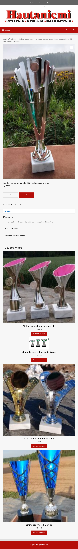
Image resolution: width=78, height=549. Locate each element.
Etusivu (6, 39)
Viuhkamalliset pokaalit (43, 39)
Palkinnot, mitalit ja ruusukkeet (21, 39)
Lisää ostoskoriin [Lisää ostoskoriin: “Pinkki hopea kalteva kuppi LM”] (39, 334)
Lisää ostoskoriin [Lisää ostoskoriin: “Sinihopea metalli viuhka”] (39, 532)
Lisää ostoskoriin (26, 195)
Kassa (47, 2)
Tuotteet (32, 2)
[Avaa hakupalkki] (74, 29)
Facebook (35, 546)
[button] (71, 47)
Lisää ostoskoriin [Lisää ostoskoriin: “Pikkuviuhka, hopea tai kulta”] (39, 446)
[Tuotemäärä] (10, 195)
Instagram (42, 546)
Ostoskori (40, 2)
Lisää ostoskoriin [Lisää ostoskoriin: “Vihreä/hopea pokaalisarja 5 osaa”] (39, 360)
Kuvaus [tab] (8, 211)
